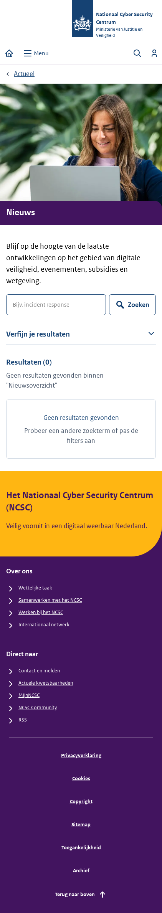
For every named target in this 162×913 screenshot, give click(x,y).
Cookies (81, 778)
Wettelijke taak (35, 587)
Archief (81, 870)
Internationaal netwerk (43, 624)
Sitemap (81, 824)
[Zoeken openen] (137, 53)
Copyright (81, 801)
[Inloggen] (154, 53)
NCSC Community (37, 707)
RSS (22, 720)
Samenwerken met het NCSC (50, 600)
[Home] (9, 53)
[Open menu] (35, 53)
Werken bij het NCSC (40, 612)
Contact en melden (39, 670)
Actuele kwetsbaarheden (45, 683)
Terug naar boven (81, 894)
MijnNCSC (29, 695)
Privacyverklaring (81, 755)
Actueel (24, 73)
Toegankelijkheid (81, 847)
